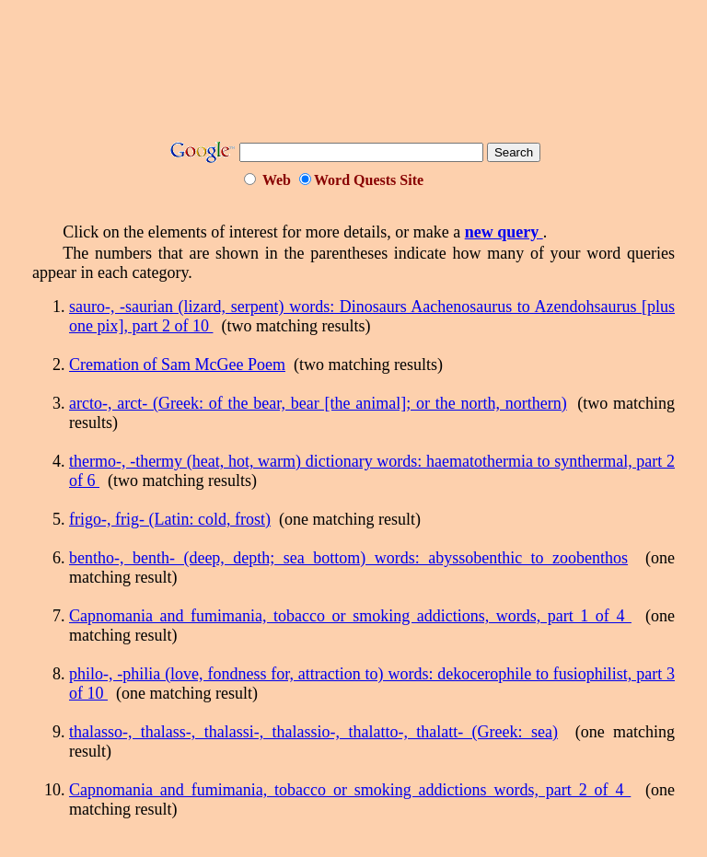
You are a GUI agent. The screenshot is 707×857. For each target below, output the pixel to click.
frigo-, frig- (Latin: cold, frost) (170, 519)
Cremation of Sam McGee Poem (177, 364)
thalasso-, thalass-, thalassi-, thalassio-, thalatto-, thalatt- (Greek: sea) (313, 732)
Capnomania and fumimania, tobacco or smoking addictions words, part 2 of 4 (350, 790)
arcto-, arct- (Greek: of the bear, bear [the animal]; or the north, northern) (318, 403)
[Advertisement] (367, 76)
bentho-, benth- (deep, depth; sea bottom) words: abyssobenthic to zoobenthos (348, 558)
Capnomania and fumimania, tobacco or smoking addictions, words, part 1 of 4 (350, 616)
